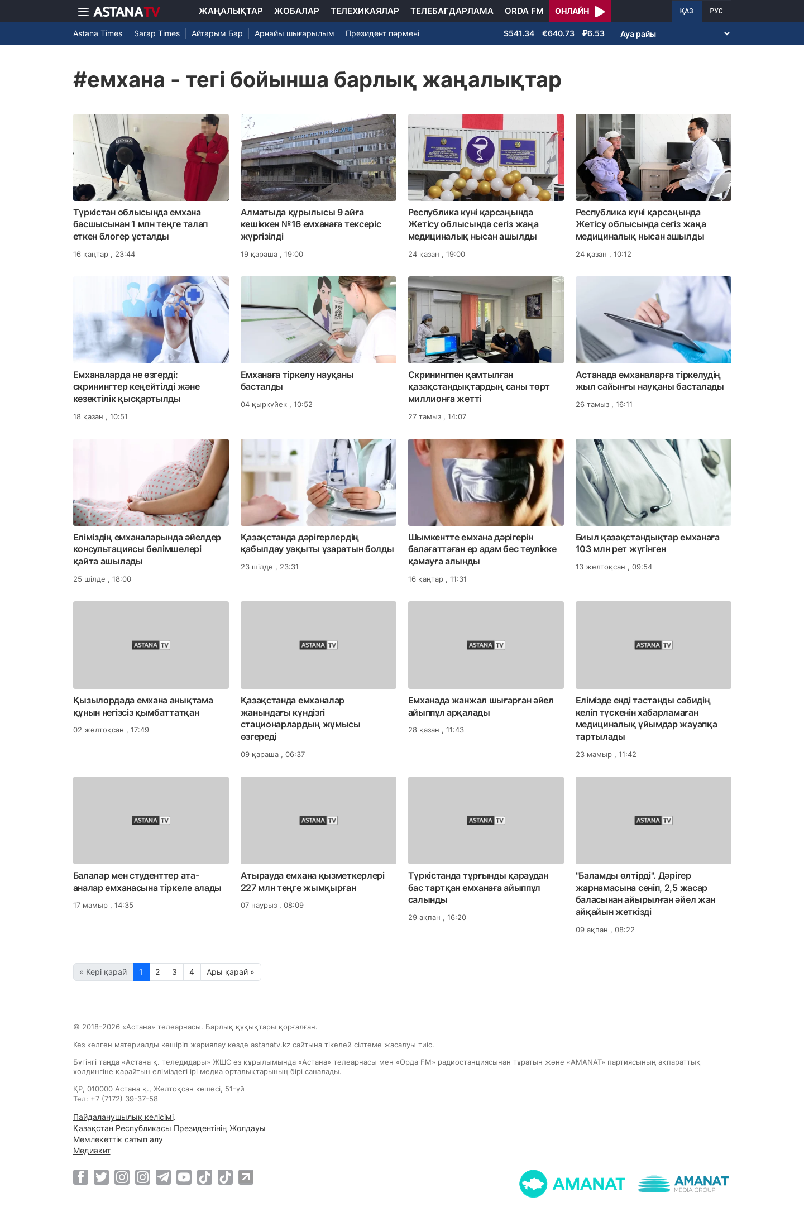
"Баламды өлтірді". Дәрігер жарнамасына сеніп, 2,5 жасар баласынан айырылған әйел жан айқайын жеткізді (646, 893)
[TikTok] (204, 1177)
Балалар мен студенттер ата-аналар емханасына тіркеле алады (147, 881)
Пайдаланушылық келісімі (123, 1117)
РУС (716, 11)
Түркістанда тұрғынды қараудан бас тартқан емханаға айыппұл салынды (478, 888)
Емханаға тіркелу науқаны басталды (297, 380)
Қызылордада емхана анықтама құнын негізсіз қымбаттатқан (143, 706)
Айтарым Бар (217, 33)
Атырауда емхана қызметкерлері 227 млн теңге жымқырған (313, 881)
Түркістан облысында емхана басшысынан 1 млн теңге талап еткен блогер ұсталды (140, 224)
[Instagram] (122, 1177)
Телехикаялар (365, 11)
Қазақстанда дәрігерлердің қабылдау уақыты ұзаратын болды (317, 543)
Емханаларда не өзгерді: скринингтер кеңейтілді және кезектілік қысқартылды (136, 387)
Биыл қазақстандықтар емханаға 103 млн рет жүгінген (648, 543)
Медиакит (92, 1150)
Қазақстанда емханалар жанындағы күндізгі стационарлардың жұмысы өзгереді (301, 718)
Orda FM (524, 11)
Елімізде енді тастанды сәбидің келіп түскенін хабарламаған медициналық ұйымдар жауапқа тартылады (646, 718)
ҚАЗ (686, 11)
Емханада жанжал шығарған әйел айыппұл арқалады (481, 706)
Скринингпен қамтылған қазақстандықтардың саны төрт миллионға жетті (479, 387)
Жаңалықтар (231, 11)
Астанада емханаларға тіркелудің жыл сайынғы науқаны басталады (650, 380)
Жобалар (296, 11)
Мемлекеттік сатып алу (118, 1139)
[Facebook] (81, 1177)
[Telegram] (163, 1177)
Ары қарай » (231, 971)
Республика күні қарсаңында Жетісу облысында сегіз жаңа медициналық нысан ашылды (473, 224)
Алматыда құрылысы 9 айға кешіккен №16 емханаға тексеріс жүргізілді (311, 224)
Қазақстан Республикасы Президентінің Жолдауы (169, 1128)
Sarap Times (157, 33)
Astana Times (97, 33)
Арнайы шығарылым (294, 33)
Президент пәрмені (382, 33)
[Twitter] (101, 1177)
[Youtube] (184, 1177)
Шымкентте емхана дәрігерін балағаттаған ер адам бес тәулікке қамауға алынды (482, 549)
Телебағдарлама (452, 11)
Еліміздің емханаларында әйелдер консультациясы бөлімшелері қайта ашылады (147, 549)
